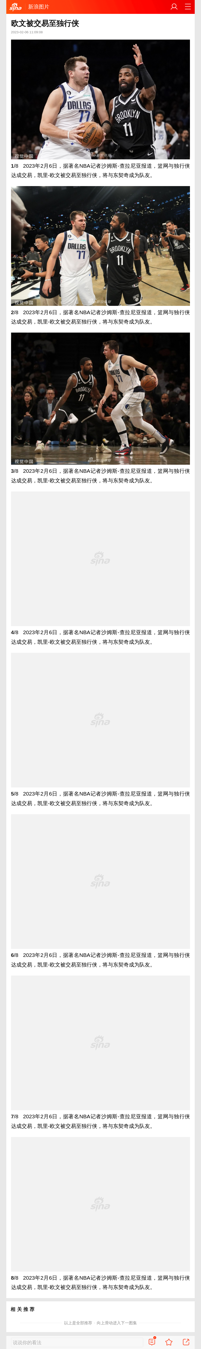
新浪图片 (38, 7)
